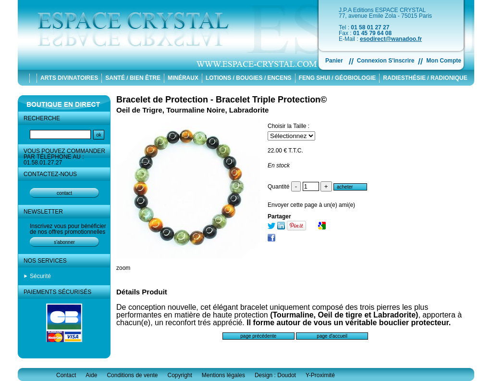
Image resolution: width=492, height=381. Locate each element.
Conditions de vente (132, 375)
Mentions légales (223, 375)
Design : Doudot (275, 375)
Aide (91, 375)
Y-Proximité (320, 375)
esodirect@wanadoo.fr (391, 39)
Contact (66, 375)
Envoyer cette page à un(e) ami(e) (311, 205)
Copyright (179, 375)
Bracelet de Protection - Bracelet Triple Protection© (221, 99)
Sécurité (40, 276)
